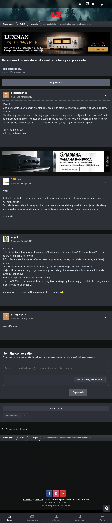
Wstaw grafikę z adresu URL (90, 379)
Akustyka (20, 72)
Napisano (21, 97)
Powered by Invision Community (56, 505)
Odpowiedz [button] (78, 392)
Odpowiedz (56, 82)
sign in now (64, 357)
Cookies (85, 499)
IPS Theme (27, 499)
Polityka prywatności (62, 499)
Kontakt (76, 499)
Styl (48, 499)
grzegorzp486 (14, 69)
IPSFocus (39, 499)
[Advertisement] (56, 467)
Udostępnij (56, 408)
